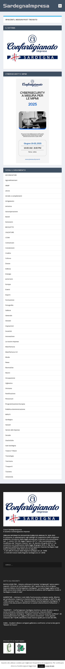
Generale (8, 316)
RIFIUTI (8, 414)
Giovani (8, 321)
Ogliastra (8, 383)
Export (7, 295)
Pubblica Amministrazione (15, 409)
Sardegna (9, 420)
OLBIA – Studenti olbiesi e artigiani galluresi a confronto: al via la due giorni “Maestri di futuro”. (31, 624)
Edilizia (8, 269)
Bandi (7, 217)
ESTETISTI (9, 279)
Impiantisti (9, 326)
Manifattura (10, 347)
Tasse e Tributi (11, 451)
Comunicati (9, 243)
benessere (9, 222)
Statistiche (9, 440)
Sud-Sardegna (10, 446)
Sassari (8, 425)
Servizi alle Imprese (12, 430)
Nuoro (7, 373)
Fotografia (9, 305)
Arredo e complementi (13, 196)
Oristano (8, 388)
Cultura (8, 258)
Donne (7, 263)
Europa (8, 284)
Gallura (8, 310)
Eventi (7, 289)
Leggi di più (49, 666)
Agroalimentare (11, 180)
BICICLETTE (9, 227)
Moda (7, 357)
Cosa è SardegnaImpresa (12, 530)
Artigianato (9, 201)
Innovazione (9, 336)
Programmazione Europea (15, 404)
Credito (8, 253)
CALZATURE (9, 232)
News (7, 362)
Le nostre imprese (12, 342)
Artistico (8, 206)
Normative (9, 368)
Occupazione (10, 378)
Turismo (8, 472)
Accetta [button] (41, 666)
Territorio (9, 461)
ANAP (7, 186)
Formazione (9, 300)
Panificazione (10, 394)
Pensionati (9, 399)
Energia (8, 274)
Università (9, 477)
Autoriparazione (11, 212)
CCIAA (7, 237)
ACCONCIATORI (11, 175)
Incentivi (8, 331)
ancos (7, 191)
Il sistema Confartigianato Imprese (16, 532)
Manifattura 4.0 (11, 352)
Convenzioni (9, 248)
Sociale (8, 435)
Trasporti (9, 466)
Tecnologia (9, 456)
